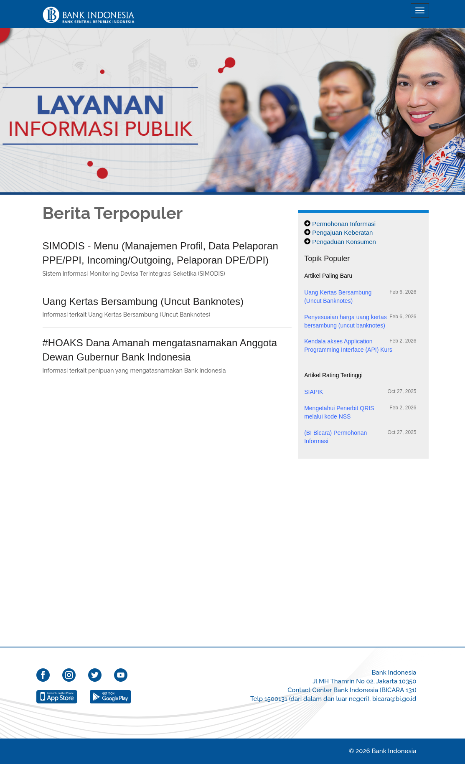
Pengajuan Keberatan (342, 232)
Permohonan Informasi (344, 223)
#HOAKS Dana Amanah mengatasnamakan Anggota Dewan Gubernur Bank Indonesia (160, 350)
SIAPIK (360, 391)
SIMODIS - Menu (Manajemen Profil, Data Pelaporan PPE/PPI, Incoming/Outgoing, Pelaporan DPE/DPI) (160, 253)
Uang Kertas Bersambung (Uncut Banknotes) (143, 301)
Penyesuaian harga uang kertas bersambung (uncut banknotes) (360, 321)
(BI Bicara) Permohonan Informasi (360, 436)
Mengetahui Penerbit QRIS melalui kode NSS (360, 412)
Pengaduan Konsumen (344, 241)
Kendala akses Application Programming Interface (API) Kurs (360, 345)
